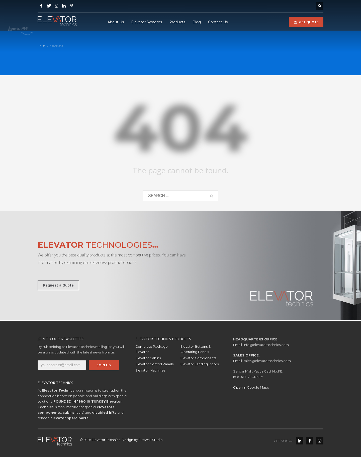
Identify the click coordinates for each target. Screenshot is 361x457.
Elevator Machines (150, 370)
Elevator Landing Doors (199, 364)
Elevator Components (198, 358)
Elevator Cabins (148, 358)
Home (41, 46)
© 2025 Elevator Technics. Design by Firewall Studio (121, 440)
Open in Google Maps (251, 387)
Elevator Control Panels (154, 364)
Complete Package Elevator (151, 349)
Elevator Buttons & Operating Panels (195, 349)
